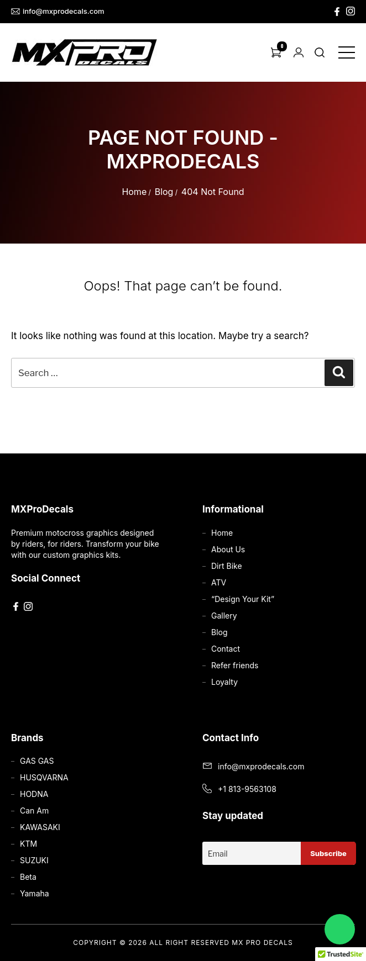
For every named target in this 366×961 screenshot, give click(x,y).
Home (134, 191)
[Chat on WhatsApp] (340, 929)
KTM (28, 843)
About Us (228, 549)
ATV (218, 582)
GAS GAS (37, 760)
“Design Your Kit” (242, 599)
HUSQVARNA (44, 777)
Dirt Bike (226, 566)
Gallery (224, 615)
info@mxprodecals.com (57, 11)
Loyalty (224, 682)
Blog (164, 191)
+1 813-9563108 (247, 789)
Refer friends (234, 665)
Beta (28, 876)
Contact (225, 648)
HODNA (34, 794)
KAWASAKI (40, 827)
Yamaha (34, 893)
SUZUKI (34, 860)
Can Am (34, 810)
